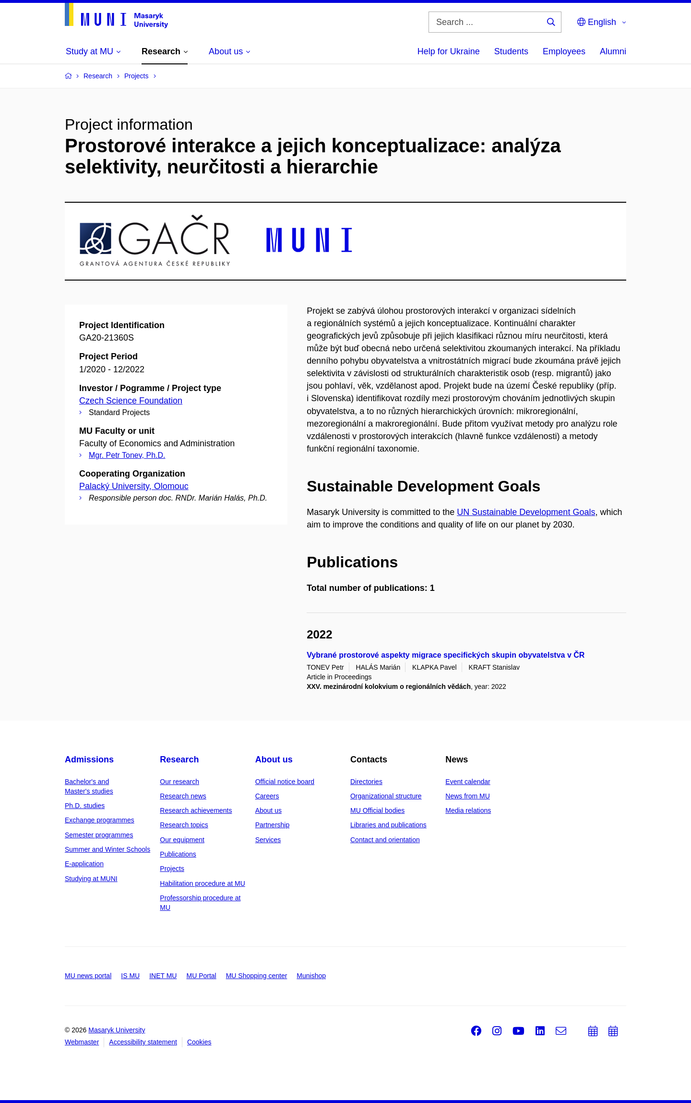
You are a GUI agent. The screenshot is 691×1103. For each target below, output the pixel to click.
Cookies (199, 1042)
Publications (178, 854)
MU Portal (201, 976)
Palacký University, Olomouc (134, 486)
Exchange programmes (99, 820)
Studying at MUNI (91, 878)
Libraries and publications (388, 825)
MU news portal (88, 976)
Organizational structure (386, 796)
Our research (179, 781)
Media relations (468, 810)
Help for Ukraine (448, 51)
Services (268, 840)
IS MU (130, 976)
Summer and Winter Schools (107, 849)
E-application (84, 864)
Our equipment (182, 840)
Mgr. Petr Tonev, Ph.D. (127, 455)
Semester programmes (99, 835)
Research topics (184, 825)
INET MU (163, 976)
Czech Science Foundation (130, 400)
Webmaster (82, 1042)
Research (179, 759)
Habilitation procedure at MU (202, 883)
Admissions (89, 759)
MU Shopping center (256, 976)
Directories (366, 781)
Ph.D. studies (85, 805)
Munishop (311, 976)
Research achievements (196, 810)
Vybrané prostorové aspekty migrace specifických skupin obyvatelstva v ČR (445, 655)
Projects (172, 868)
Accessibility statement (143, 1042)
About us (274, 759)
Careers (267, 796)
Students (511, 51)
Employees (564, 51)
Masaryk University (116, 1030)
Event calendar (467, 781)
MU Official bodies (377, 810)
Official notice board (284, 781)
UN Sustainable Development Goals (526, 512)
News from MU (467, 796)
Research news (183, 796)
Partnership (272, 825)
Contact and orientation (385, 840)
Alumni (613, 51)
